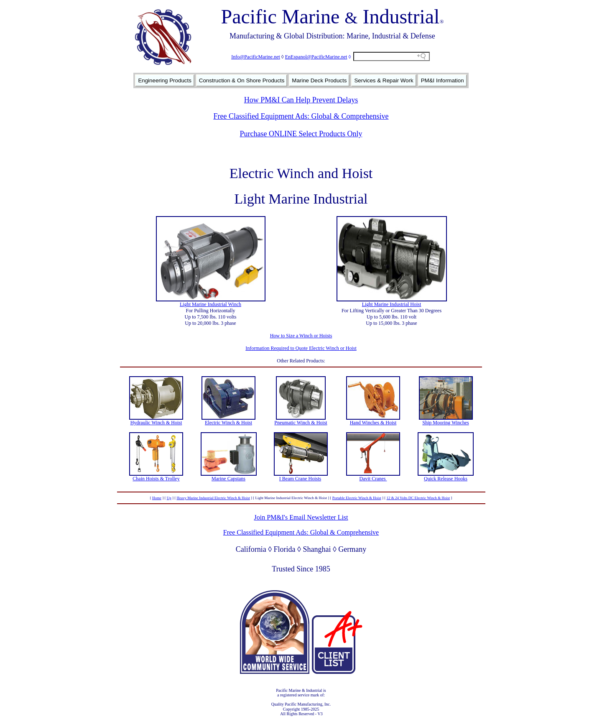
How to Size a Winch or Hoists (301, 336)
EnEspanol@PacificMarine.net (316, 57)
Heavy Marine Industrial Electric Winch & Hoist (213, 498)
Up (169, 498)
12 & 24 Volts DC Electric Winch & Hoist (418, 498)
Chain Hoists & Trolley (156, 479)
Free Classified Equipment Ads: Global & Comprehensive (301, 116)
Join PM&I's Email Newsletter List (301, 517)
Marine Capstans (228, 479)
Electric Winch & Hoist (228, 423)
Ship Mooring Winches (445, 423)
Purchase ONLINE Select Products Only (301, 134)
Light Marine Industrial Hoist (391, 304)
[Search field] (391, 56)
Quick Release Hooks (445, 479)
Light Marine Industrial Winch (210, 304)
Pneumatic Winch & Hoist (300, 423)
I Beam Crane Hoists (300, 479)
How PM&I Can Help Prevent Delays (301, 100)
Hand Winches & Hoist (373, 423)
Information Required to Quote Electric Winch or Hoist (301, 348)
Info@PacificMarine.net (255, 57)
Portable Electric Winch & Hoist (356, 498)
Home (156, 498)
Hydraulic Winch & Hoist (156, 423)
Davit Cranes (373, 479)
